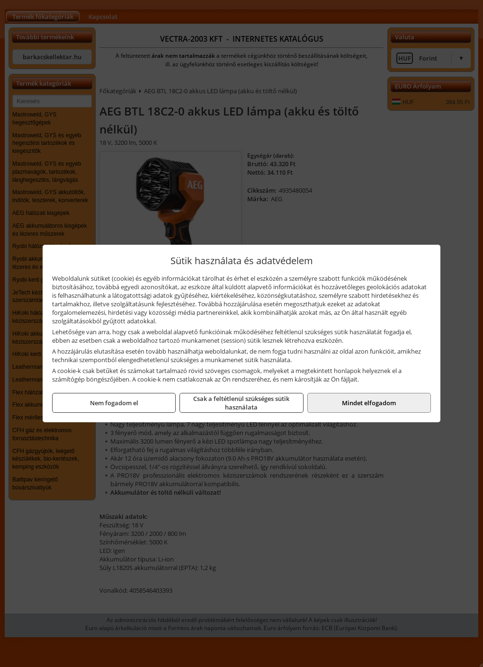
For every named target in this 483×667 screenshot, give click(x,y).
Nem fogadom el (114, 403)
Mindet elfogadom (369, 403)
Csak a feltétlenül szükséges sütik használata (241, 402)
